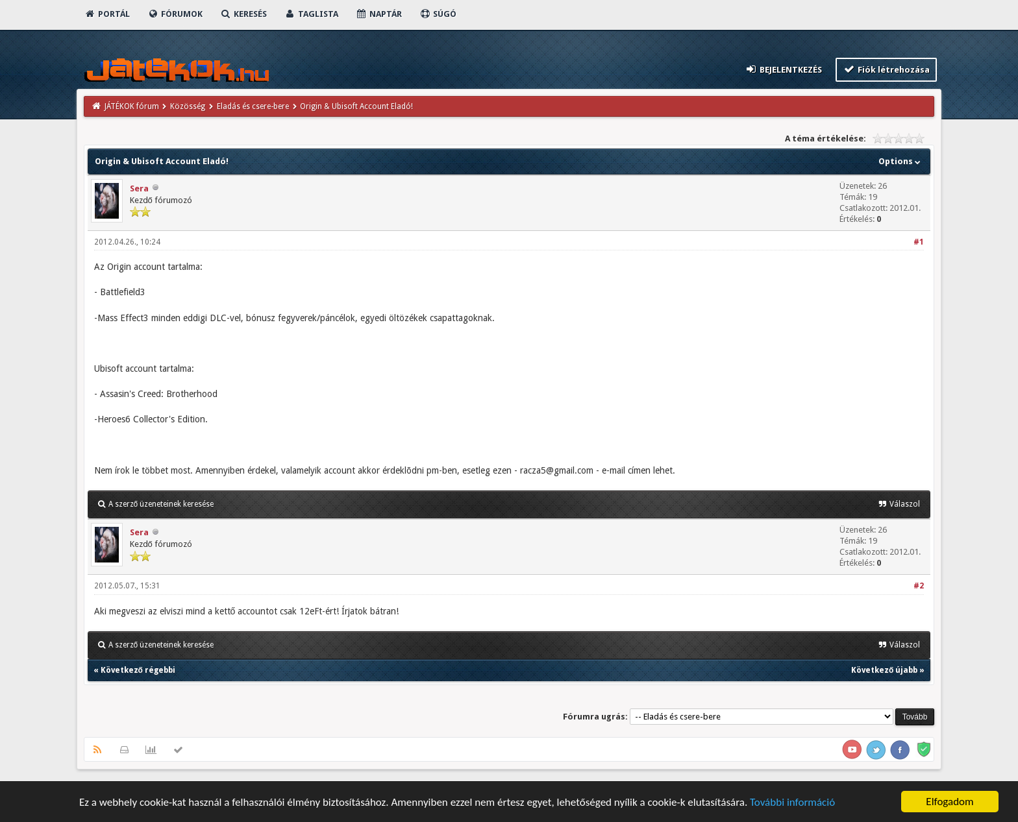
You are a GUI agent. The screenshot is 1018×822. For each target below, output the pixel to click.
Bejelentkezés (783, 69)
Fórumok (175, 14)
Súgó (437, 14)
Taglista (311, 14)
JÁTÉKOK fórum (132, 106)
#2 (918, 585)
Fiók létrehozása (886, 69)
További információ (792, 803)
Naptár (379, 14)
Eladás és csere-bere (253, 106)
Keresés (243, 14)
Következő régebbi (138, 670)
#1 (918, 242)
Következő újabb (884, 670)
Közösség (187, 106)
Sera (139, 188)
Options (900, 161)
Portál (107, 14)
